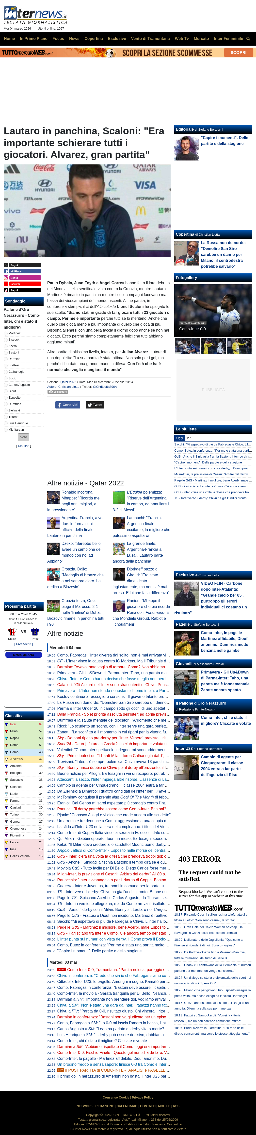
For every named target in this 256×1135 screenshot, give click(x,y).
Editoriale (185, 129)
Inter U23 (184, 748)
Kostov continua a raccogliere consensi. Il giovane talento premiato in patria (123, 696)
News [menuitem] (74, 38)
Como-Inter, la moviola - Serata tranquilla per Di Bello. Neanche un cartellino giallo (129, 993)
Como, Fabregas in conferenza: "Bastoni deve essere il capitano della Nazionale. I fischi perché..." (143, 987)
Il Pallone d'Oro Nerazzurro (201, 703)
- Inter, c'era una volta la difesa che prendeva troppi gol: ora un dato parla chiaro (131, 856)
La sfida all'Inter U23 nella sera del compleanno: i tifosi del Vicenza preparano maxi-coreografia (140, 827)
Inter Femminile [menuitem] (228, 38)
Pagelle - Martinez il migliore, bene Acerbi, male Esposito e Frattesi (120, 927)
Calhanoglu (17, 371)
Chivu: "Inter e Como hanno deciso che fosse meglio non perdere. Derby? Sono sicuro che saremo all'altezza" (153, 679)
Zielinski (14, 410)
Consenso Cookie (116, 1097)
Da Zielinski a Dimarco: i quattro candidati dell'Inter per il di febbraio (133, 791)
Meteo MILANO (23, 655)
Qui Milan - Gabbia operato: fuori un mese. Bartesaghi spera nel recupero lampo (127, 838)
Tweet (95, 405)
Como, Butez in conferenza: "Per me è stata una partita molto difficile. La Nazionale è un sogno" (141, 945)
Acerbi (13, 346)
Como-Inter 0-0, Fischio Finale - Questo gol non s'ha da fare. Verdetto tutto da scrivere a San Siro (142, 1052)
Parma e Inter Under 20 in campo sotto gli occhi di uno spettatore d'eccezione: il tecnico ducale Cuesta (147, 708)
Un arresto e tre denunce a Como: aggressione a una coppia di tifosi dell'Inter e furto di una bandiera (145, 821)
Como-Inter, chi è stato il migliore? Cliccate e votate (102, 1041)
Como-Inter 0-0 (192, 329)
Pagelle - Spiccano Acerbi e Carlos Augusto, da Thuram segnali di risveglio (125, 898)
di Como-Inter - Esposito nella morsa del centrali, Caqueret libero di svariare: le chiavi (144, 850)
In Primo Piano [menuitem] (34, 38)
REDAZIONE (105, 1106)
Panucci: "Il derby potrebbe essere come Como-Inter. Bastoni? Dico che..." (122, 809)
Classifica (14, 716)
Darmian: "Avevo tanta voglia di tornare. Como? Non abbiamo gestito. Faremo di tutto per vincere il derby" (149, 667)
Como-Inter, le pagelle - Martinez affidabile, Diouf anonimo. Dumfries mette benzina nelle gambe (141, 1058)
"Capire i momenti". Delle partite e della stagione (99, 951)
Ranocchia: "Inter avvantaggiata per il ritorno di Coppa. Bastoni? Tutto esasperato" (129, 880)
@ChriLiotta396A (105, 387)
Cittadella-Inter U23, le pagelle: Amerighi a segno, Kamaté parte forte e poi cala (126, 981)
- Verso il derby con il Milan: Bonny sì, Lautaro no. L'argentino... (116, 909)
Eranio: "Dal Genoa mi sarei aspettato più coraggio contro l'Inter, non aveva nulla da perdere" (138, 803)
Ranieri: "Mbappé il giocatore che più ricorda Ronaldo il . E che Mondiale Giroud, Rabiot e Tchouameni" (141, 612)
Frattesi (14, 365)
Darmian (14, 359)
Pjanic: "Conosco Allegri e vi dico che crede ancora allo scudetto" (114, 815)
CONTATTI (148, 1106)
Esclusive (185, 575)
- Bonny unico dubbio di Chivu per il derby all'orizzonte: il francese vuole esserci (130, 767)
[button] (23, 437)
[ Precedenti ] (23, 644)
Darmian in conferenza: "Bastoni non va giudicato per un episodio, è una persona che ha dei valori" (143, 1017)
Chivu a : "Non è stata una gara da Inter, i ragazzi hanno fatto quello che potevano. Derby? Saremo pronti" (152, 1005)
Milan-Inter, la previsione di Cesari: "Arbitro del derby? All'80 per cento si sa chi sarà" (131, 874)
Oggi (179, 438)
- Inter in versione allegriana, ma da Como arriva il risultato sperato (118, 904)
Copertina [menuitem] (93, 38)
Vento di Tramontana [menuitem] (150, 38)
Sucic (12, 378)
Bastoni (14, 352)
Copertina (185, 234)
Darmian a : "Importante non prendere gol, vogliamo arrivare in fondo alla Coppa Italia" (135, 999)
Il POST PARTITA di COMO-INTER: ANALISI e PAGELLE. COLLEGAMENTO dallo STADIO (141, 1070)
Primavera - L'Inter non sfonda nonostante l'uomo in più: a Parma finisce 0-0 (123, 691)
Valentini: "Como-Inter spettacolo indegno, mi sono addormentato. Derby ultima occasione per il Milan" (146, 750)
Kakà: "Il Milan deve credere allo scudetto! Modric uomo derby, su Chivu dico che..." (130, 844)
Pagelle (183, 624)
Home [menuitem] (9, 38)
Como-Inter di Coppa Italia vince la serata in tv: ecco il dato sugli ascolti (119, 833)
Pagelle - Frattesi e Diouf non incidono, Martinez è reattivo (112, 915)
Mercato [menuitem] (201, 38)
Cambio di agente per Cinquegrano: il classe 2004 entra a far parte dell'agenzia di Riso (133, 785)
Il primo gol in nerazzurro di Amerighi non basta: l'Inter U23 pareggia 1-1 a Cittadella (130, 1076)
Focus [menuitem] (58, 38)
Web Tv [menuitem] (182, 38)
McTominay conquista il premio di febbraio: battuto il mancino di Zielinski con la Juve (152, 797)
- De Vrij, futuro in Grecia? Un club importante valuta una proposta (122, 744)
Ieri (189, 438)
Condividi (68, 405)
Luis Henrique (18, 423)
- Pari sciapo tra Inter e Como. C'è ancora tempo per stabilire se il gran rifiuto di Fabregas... (141, 933)
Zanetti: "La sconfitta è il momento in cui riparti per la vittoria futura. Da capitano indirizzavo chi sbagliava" (149, 732)
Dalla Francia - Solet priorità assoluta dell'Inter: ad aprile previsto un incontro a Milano (132, 714)
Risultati (23, 446)
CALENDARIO (126, 1106)
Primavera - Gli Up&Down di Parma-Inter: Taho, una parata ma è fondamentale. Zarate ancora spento (146, 673)
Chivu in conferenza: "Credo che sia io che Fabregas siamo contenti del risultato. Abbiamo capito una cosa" (151, 976)
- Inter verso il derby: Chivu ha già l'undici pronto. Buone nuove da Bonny (124, 892)
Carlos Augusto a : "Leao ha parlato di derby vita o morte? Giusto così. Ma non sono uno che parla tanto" (151, 1029)
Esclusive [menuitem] (117, 38)
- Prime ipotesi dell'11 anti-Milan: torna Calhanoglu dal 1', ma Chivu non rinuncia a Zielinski (140, 756)
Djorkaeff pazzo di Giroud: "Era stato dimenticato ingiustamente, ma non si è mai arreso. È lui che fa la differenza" (141, 581)
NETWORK (85, 1106)
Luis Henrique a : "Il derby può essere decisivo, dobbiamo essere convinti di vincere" (133, 1035)
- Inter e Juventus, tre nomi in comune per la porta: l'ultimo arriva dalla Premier (133, 886)
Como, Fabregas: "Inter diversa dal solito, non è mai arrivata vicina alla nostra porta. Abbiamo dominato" (148, 655)
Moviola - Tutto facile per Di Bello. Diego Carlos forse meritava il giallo (122, 868)
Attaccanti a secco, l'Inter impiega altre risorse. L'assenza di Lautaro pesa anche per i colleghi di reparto (147, 779)
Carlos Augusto (19, 385)
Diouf (12, 391)
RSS (176, 1106)
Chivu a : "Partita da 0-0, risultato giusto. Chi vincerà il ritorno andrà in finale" (127, 1011)
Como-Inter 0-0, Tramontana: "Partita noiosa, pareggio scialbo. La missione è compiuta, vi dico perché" (152, 970)
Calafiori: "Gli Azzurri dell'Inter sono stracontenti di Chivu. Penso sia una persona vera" (132, 685)
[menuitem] (248, 39)
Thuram (14, 417)
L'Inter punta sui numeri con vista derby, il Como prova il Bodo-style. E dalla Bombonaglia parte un (152, 939)
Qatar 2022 (68, 382)
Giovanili (184, 664)
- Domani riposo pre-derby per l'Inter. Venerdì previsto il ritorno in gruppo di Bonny (132, 738)
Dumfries (15, 404)
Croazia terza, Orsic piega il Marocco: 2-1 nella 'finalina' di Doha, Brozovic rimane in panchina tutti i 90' (75, 612)
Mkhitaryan (16, 429)
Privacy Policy (142, 1097)
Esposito (15, 397)
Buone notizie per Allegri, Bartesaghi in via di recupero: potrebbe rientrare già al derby (132, 773)
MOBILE (164, 1106)
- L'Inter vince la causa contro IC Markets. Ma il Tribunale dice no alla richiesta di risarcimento (141, 661)
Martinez (15, 333)
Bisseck (14, 339)
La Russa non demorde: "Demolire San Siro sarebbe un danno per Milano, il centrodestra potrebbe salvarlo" (151, 702)
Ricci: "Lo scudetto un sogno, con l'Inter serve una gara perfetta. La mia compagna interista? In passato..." (150, 726)
